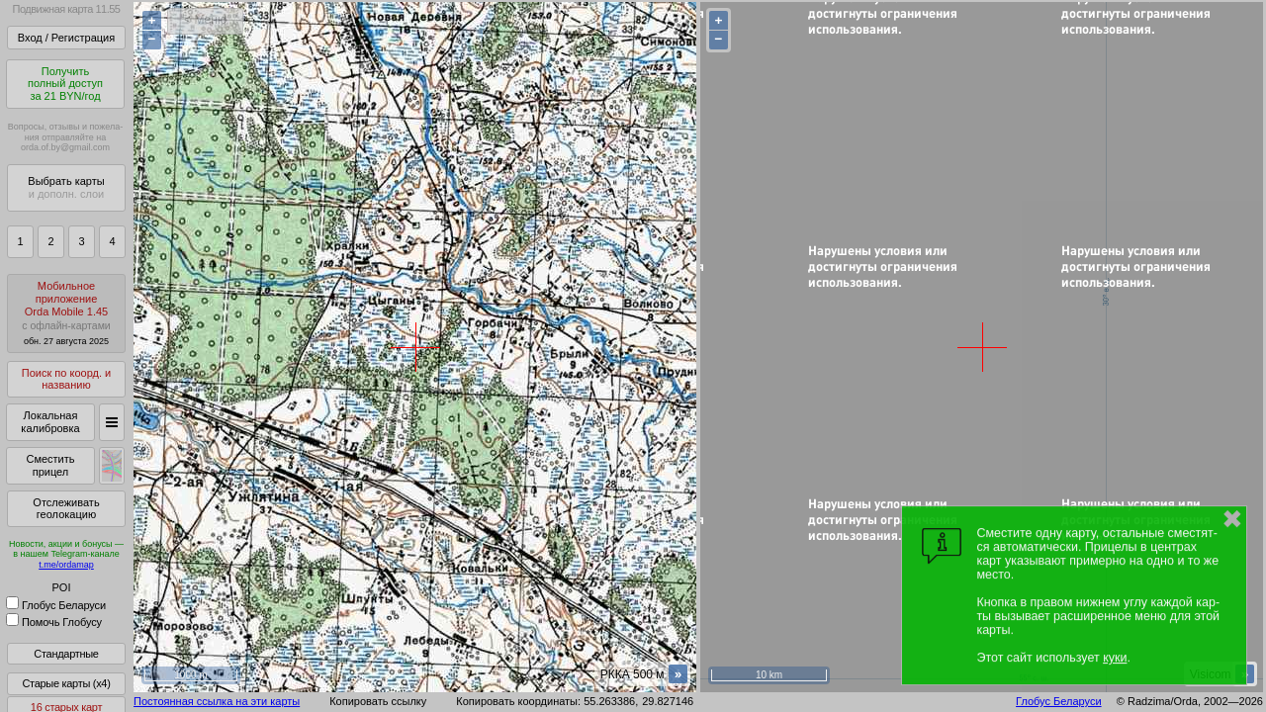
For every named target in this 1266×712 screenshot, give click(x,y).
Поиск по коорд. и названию (66, 379)
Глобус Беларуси (56, 605)
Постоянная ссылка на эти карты (217, 701)
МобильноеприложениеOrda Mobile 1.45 (66, 313)
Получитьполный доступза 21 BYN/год (65, 83)
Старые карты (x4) (66, 683)
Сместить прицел (50, 465)
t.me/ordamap (66, 565)
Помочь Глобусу (54, 622)
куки (1115, 658)
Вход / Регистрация (66, 38)
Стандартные (66, 654)
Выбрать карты (66, 187)
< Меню (205, 20)
